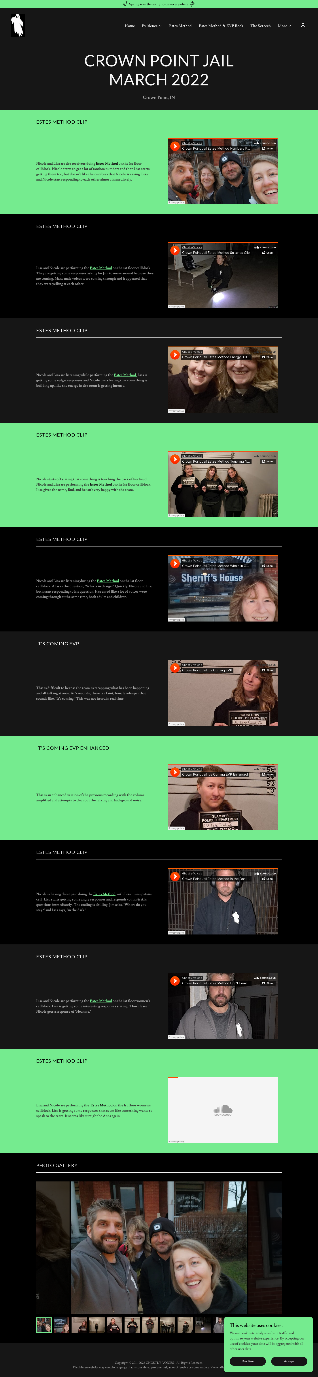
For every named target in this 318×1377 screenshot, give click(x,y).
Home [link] (130, 26)
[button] (152, 25)
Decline (248, 1361)
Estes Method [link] (180, 26)
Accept (289, 1361)
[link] (18, 24)
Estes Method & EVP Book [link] (221, 26)
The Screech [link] (260, 26)
